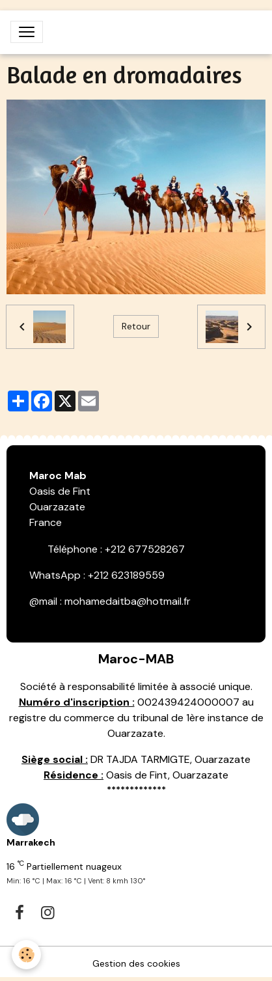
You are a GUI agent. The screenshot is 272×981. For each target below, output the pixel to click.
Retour (136, 326)
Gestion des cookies (136, 963)
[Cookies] (26, 954)
